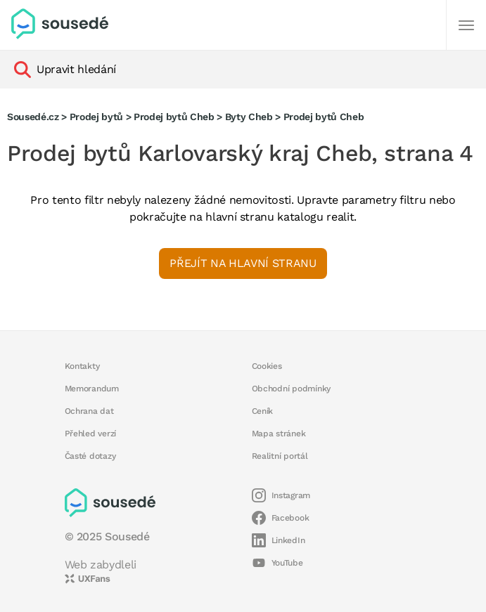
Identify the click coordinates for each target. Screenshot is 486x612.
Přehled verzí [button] (91, 433)
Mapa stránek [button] (279, 433)
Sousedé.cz (33, 116)
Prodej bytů (96, 116)
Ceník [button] (263, 411)
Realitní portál (280, 456)
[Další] (466, 25)
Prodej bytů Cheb (174, 116)
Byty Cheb (249, 116)
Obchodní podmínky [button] (291, 388)
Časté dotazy (90, 456)
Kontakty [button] (82, 366)
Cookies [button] (267, 366)
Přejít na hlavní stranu (243, 263)
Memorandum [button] (92, 388)
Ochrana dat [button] (89, 411)
